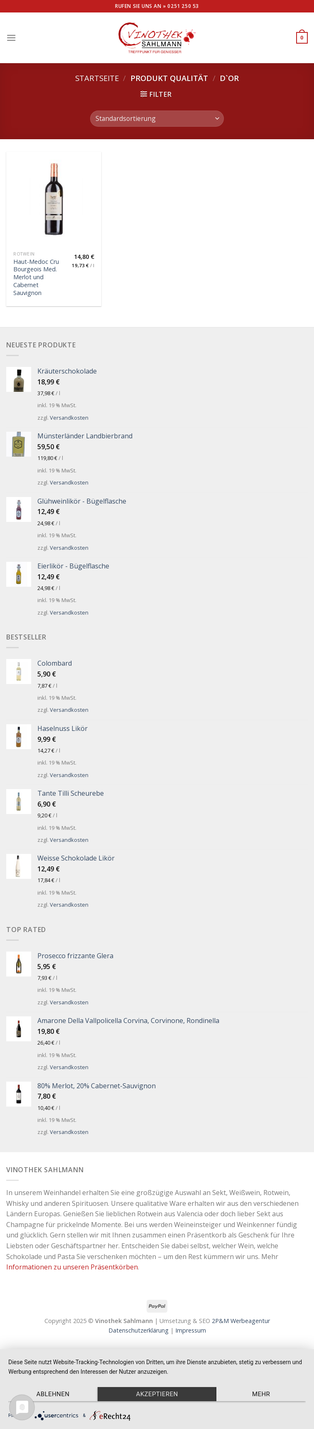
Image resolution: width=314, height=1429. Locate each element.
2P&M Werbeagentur (241, 1321)
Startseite (97, 78)
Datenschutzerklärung (138, 1330)
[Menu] (11, 37)
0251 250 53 (183, 6)
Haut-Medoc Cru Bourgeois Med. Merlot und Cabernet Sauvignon (36, 277)
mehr (261, 1394)
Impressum (190, 1330)
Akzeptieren (157, 1394)
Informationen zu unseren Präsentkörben (72, 1267)
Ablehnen (52, 1394)
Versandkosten (69, 417)
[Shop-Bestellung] (156, 119)
